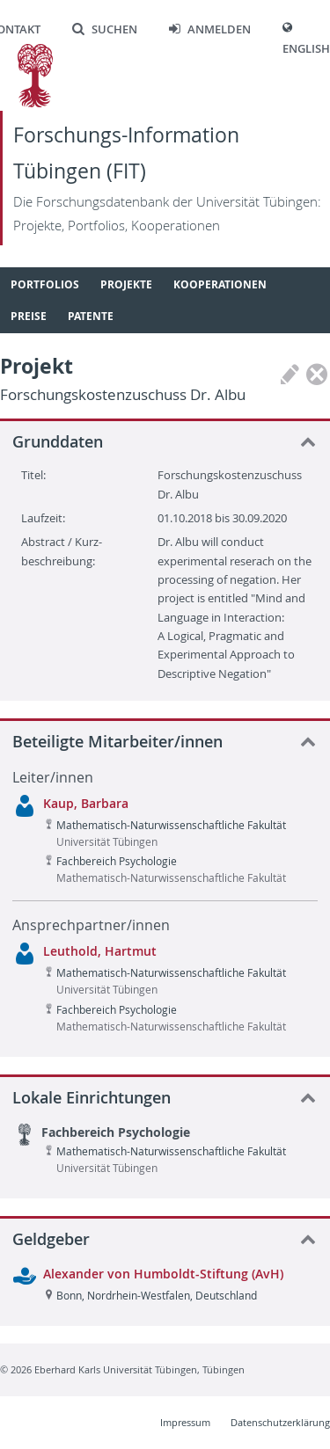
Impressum (185, 1422)
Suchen (104, 29)
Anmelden (210, 29)
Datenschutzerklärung (280, 1422)
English (306, 48)
